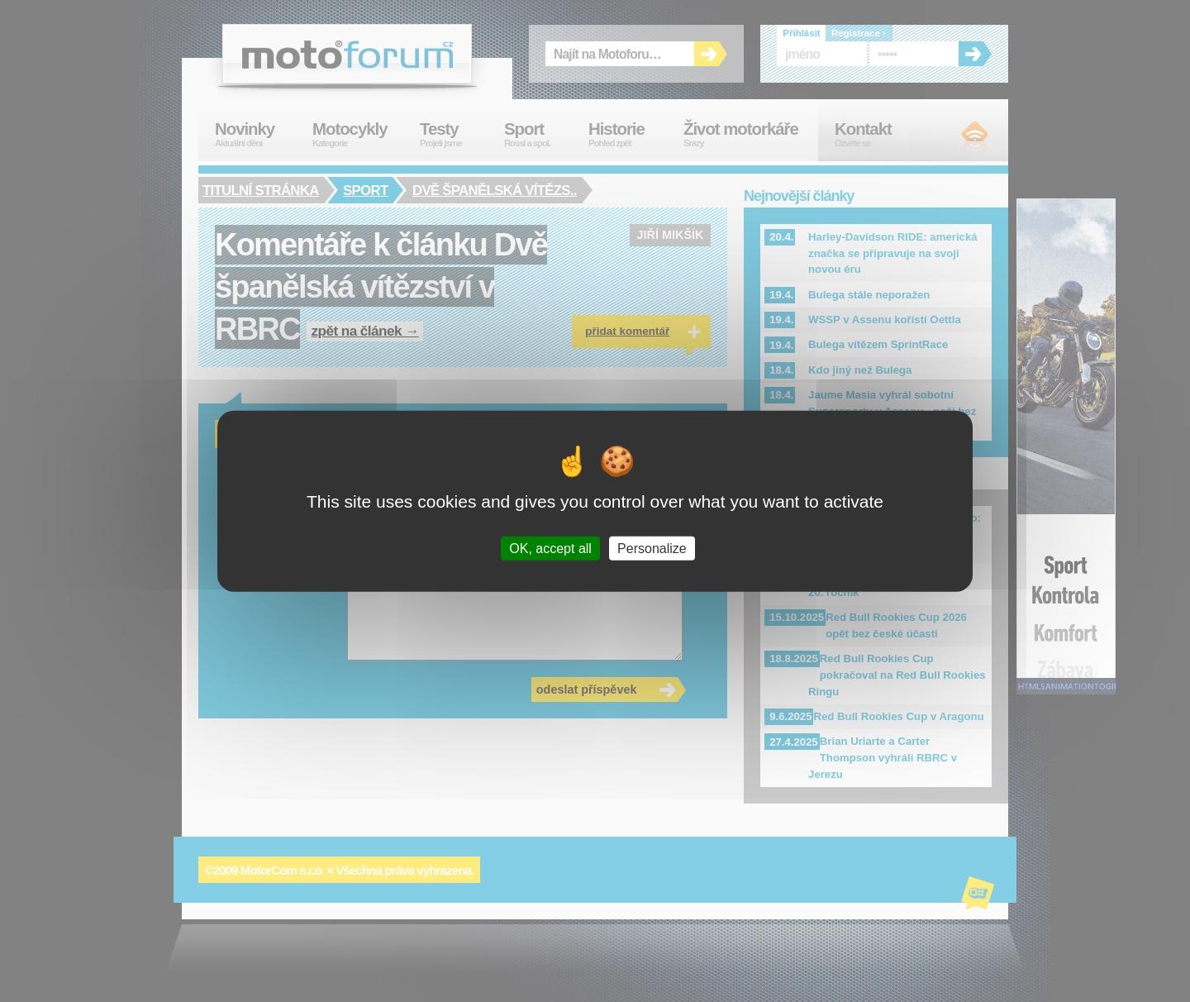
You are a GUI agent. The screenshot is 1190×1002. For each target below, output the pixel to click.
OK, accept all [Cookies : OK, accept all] (550, 548)
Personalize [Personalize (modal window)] (652, 548)
